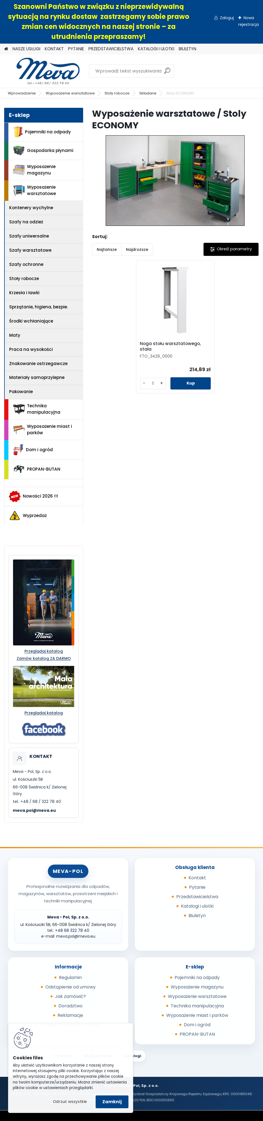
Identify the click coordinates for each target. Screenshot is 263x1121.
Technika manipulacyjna (36, 409)
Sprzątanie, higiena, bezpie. (38, 307)
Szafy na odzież (26, 222)
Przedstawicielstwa (197, 896)
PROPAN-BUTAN (36, 469)
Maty (14, 335)
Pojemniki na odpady (42, 132)
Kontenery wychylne (31, 208)
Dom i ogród (33, 450)
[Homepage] (6, 49)
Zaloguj (227, 18)
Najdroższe (137, 249)
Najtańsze (107, 249)
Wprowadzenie (22, 93)
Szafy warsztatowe (30, 250)
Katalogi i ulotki (197, 906)
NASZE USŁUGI (26, 49)
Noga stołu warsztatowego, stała (170, 346)
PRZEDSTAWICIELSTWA (110, 49)
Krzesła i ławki (24, 293)
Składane (148, 93)
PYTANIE (76, 49)
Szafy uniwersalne (29, 236)
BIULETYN (187, 49)
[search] (167, 73)
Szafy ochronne (26, 264)
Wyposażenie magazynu (34, 170)
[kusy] (153, 383)
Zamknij (112, 1101)
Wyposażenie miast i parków (42, 429)
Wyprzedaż (28, 515)
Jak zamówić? (70, 996)
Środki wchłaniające (31, 321)
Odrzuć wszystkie (70, 1101)
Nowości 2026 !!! (33, 496)
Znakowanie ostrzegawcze (38, 363)
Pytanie (197, 887)
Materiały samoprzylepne (36, 377)
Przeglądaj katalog (43, 651)
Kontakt (197, 878)
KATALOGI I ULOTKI (156, 49)
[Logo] (42, 71)
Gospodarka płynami (43, 151)
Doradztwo (70, 1006)
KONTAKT (54, 49)
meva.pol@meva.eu (34, 810)
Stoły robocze (117, 93)
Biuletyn (197, 915)
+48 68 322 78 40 (72, 930)
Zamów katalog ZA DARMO (44, 658)
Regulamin (70, 977)
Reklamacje (70, 1015)
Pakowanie (21, 392)
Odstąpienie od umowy (70, 987)
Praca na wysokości (31, 349)
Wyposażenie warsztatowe (70, 93)
